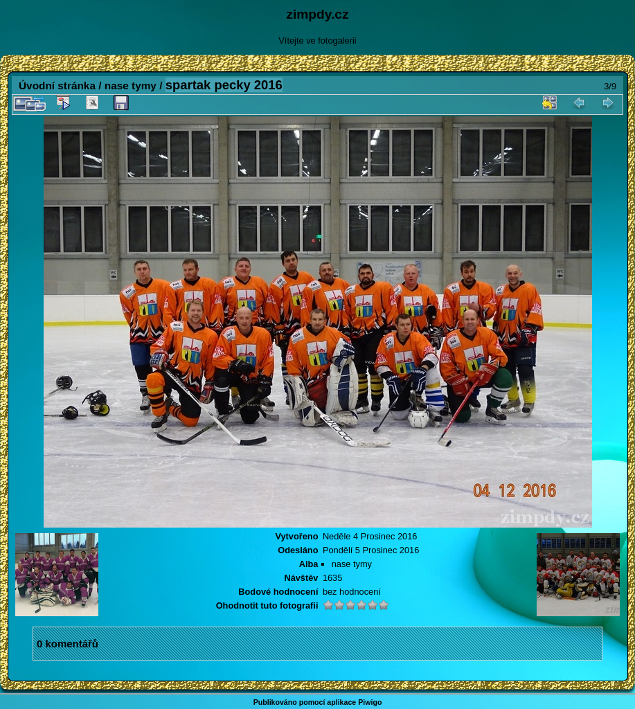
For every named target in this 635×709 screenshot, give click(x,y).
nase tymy (130, 85)
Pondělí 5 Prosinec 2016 (371, 550)
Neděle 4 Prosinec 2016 (370, 536)
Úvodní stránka (57, 85)
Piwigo (370, 702)
